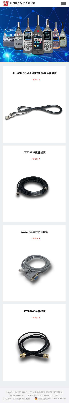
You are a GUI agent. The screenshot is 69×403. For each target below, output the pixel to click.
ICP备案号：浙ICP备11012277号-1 (43, 395)
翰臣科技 (17, 398)
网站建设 (7, 398)
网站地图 (26, 398)
